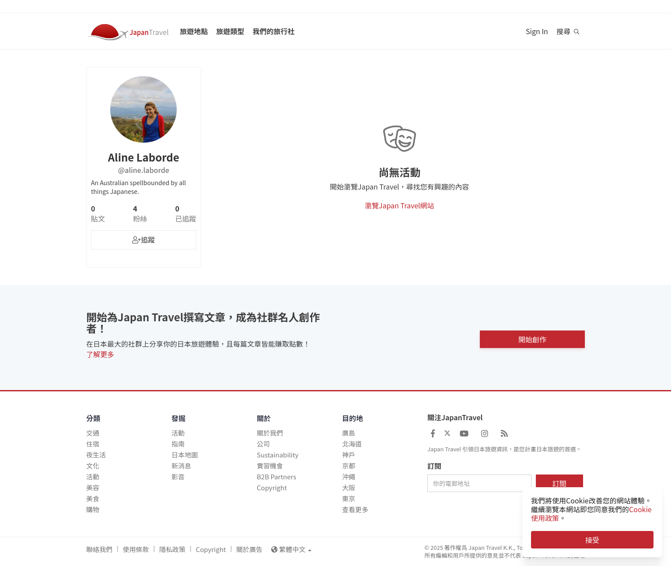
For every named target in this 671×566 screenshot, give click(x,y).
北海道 (352, 443)
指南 (178, 443)
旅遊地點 (194, 31)
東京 (348, 498)
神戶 (348, 454)
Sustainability (277, 454)
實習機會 (270, 465)
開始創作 (532, 337)
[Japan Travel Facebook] (432, 433)
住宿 (92, 443)
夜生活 (96, 454)
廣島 (348, 432)
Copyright (272, 487)
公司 (263, 443)
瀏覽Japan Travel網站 (399, 205)
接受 (592, 539)
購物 (92, 509)
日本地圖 (184, 454)
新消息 (181, 465)
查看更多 (355, 509)
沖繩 (348, 476)
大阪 (348, 487)
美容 (92, 487)
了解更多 (100, 354)
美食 (92, 498)
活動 (92, 476)
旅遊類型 (230, 31)
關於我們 (270, 432)
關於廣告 (249, 549)
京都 (348, 465)
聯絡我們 (99, 549)
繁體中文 (291, 549)
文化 (92, 465)
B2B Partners (276, 476)
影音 (178, 476)
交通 (92, 432)
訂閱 (434, 466)
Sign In (537, 31)
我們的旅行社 (273, 31)
